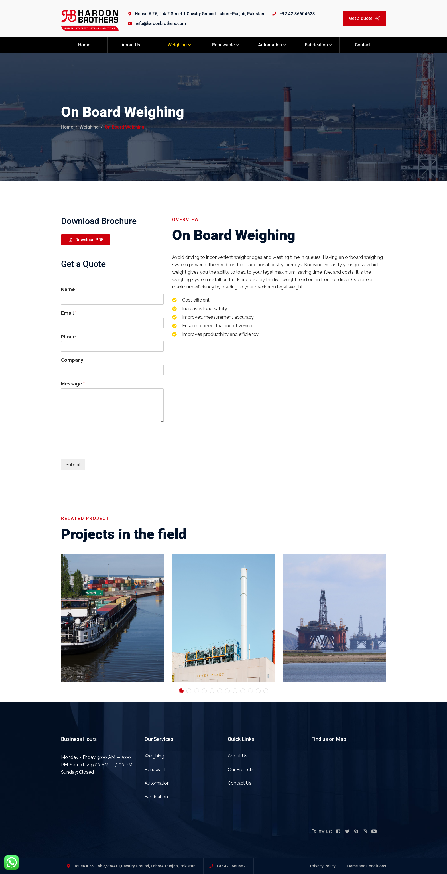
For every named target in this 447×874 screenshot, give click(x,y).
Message (73, 384)
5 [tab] (212, 691)
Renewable (223, 45)
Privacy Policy (323, 866)
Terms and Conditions (366, 866)
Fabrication (316, 45)
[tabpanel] (112, 618)
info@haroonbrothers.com (161, 23)
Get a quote (364, 18)
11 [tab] (258, 691)
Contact (363, 45)
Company (72, 360)
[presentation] (104, 449)
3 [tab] (196, 691)
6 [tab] (220, 691)
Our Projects (241, 769)
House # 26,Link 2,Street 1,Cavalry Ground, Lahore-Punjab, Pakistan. (200, 13)
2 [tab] (189, 691)
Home (84, 45)
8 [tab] (235, 691)
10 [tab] (250, 691)
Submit (73, 464)
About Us (130, 45)
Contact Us (239, 783)
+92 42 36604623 (297, 13)
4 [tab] (204, 691)
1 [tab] (181, 691)
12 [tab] (266, 691)
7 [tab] (227, 691)
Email (68, 313)
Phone (68, 337)
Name (69, 289)
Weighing (177, 45)
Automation (270, 45)
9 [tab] (243, 691)
